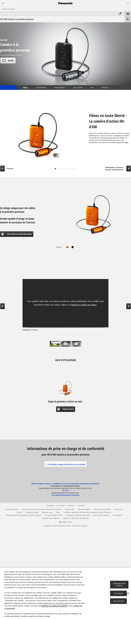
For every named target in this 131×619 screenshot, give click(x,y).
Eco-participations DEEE (53, 515)
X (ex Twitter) (60, 505)
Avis (91, 87)
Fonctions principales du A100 (11, 55)
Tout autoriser (118, 601)
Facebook (50, 505)
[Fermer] (128, 593)
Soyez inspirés (77, 87)
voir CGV (65, 491)
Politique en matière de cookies (83, 305)
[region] (65, 593)
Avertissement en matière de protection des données (41, 509)
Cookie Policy (69, 509)
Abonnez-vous (47, 512)
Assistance (104, 87)
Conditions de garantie (102, 509)
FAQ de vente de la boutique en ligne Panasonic (23, 515)
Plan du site (118, 509)
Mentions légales (84, 509)
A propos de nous (11, 509)
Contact (19, 512)
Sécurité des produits (101, 515)
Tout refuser (118, 593)
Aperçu (25, 87)
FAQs (58, 512)
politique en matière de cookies (54, 606)
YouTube (81, 505)
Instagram (71, 505)
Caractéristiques (59, 87)
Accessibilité (117, 515)
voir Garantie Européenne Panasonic (65, 495)
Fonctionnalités (41, 87)
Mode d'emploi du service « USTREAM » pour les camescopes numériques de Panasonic (65, 484)
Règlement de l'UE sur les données (76, 518)
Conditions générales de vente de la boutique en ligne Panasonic (87, 512)
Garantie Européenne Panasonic (78, 515)
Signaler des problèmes (51, 518)
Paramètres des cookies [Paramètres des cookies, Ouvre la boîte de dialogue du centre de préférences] (119, 584)
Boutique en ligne (32, 512)
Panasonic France (8, 9)
